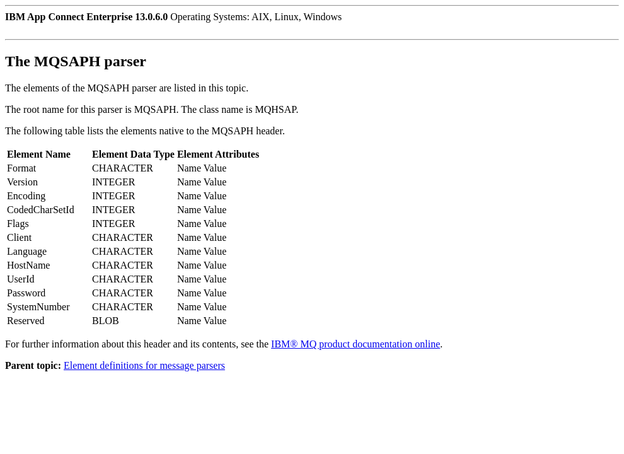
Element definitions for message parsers (144, 365)
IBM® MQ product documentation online (355, 344)
